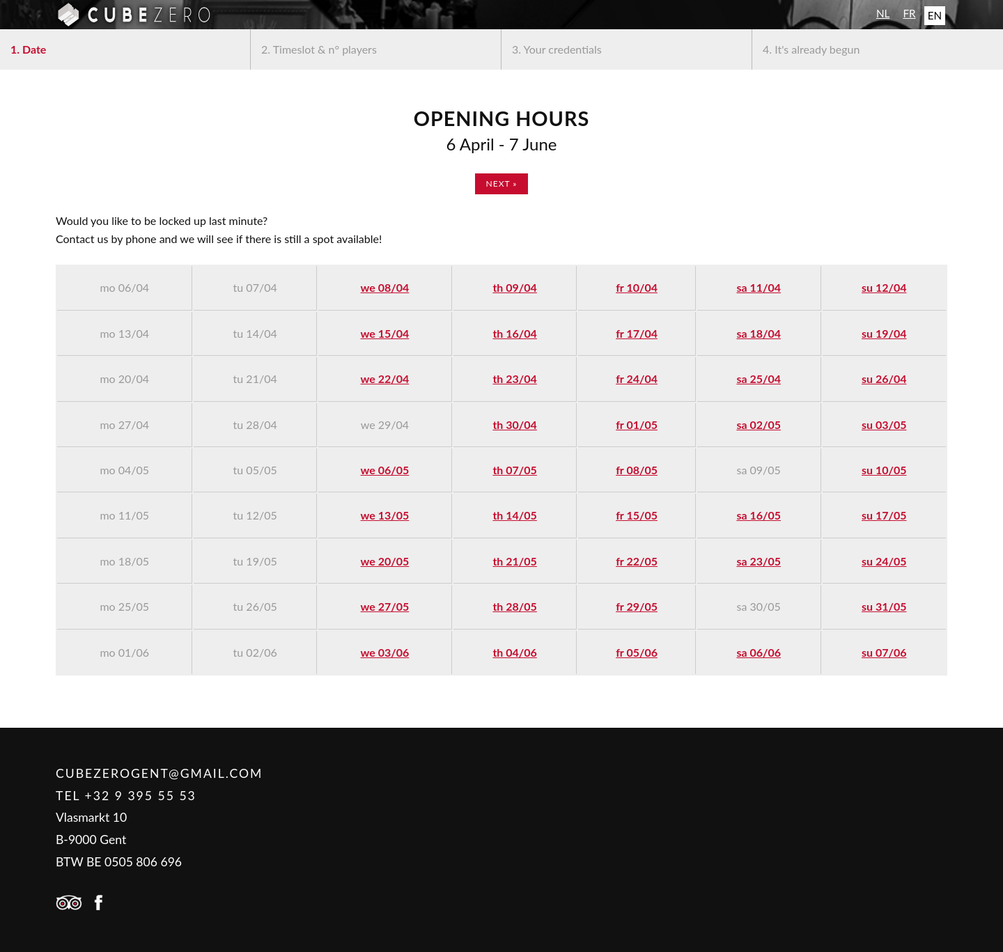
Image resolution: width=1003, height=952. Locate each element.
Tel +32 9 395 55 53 (126, 795)
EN (935, 15)
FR (909, 13)
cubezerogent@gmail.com (159, 773)
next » (502, 183)
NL (882, 13)
